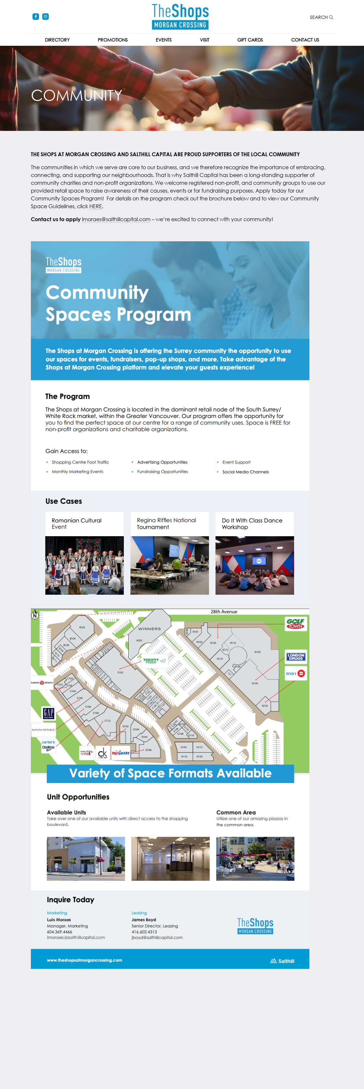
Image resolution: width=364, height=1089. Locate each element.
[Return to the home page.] (180, 16)
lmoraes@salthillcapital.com (116, 219)
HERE (95, 206)
